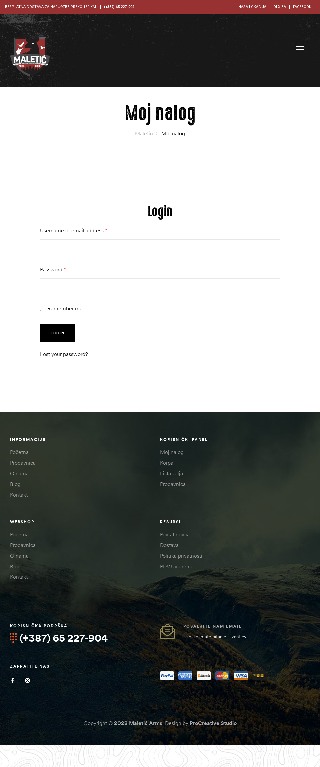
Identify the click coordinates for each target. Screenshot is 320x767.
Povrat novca (175, 534)
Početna (19, 452)
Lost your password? (64, 354)
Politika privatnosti (181, 555)
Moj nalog (172, 452)
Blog (15, 484)
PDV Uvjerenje (177, 566)
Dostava (169, 545)
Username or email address (73, 230)
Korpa (166, 462)
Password (53, 269)
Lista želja (171, 473)
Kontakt (19, 494)
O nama (19, 473)
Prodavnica (23, 462)
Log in (57, 333)
